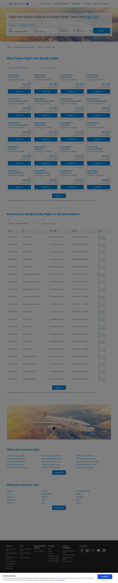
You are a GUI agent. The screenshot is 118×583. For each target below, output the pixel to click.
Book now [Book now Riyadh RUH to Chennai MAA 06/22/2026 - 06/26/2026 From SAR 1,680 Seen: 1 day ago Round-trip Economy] (45, 91)
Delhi (43, 502)
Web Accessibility (25, 558)
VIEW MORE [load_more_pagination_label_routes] (59, 472)
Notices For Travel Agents (67, 558)
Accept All (105, 576)
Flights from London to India (16, 461)
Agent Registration (39, 551)
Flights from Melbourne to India (86, 458)
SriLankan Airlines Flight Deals (24, 47)
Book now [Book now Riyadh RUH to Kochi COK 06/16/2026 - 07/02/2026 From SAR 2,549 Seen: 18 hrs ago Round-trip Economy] (72, 163)
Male (77, 499)
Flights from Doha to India (84, 455)
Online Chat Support (25, 553)
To (35, 29)
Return (79, 29)
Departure (63, 29)
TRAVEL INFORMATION (63, 3)
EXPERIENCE (77, 3)
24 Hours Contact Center (25, 549)
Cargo (50, 551)
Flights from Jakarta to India (50, 464)
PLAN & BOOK (47, 3)
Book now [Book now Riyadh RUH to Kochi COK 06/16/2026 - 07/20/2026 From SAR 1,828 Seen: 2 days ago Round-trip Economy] (98, 139)
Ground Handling (53, 556)
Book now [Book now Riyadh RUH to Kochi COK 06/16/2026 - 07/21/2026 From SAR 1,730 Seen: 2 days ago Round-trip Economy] (72, 139)
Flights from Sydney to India (50, 461)
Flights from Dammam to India (16, 458)
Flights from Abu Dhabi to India (17, 467)
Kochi (9, 494)
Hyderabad (80, 497)
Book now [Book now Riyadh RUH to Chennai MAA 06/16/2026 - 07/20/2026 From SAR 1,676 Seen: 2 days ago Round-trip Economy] (45, 139)
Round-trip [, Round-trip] (12, 25)
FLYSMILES (88, 4)
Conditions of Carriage (69, 555)
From (10, 29)
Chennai (44, 491)
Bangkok (10, 502)
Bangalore (45, 497)
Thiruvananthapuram (83, 491)
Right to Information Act (11, 553)
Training (50, 554)
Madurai (79, 494)
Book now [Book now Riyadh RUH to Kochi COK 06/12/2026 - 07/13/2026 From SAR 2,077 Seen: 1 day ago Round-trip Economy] (45, 163)
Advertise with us (10, 561)
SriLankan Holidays (53, 558)
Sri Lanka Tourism (11, 563)
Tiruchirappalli (46, 494)
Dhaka (44, 499)
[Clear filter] (39, 68)
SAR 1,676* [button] (93, 16)
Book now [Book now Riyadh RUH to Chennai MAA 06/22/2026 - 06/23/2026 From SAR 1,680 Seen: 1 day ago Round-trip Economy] (98, 91)
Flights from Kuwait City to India (86, 464)
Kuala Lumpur (11, 499)
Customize (105, 580)
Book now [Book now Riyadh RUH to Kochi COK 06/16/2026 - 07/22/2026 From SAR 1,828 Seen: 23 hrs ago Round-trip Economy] (19, 163)
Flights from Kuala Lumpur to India (87, 461)
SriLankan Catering (53, 561)
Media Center (9, 566)
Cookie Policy (61, 580)
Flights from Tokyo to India (84, 467)
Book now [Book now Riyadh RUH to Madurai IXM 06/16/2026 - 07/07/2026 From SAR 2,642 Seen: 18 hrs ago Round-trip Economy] (72, 187)
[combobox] (19, 32)
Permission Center (68, 561)
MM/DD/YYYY (64, 31)
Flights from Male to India (15, 464)
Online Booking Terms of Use (69, 551)
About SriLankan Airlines (10, 549)
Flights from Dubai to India (15, 455)
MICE (49, 549)
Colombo (10, 491)
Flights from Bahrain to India (51, 467)
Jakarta (9, 497)
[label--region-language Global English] (102, 3)
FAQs (21, 555)
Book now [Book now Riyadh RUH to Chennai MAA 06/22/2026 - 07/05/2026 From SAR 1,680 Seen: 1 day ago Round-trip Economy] (72, 91)
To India (39, 47)
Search (101, 30)
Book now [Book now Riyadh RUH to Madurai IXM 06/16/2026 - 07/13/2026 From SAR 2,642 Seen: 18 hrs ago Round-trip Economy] (98, 187)
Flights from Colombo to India (51, 455)
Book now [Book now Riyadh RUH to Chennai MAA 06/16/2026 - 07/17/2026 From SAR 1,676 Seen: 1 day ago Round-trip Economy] (19, 91)
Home (9, 47)
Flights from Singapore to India (51, 458)
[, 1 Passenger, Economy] (27, 25)
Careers (9, 568)
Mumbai (79, 502)
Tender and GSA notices (10, 558)
